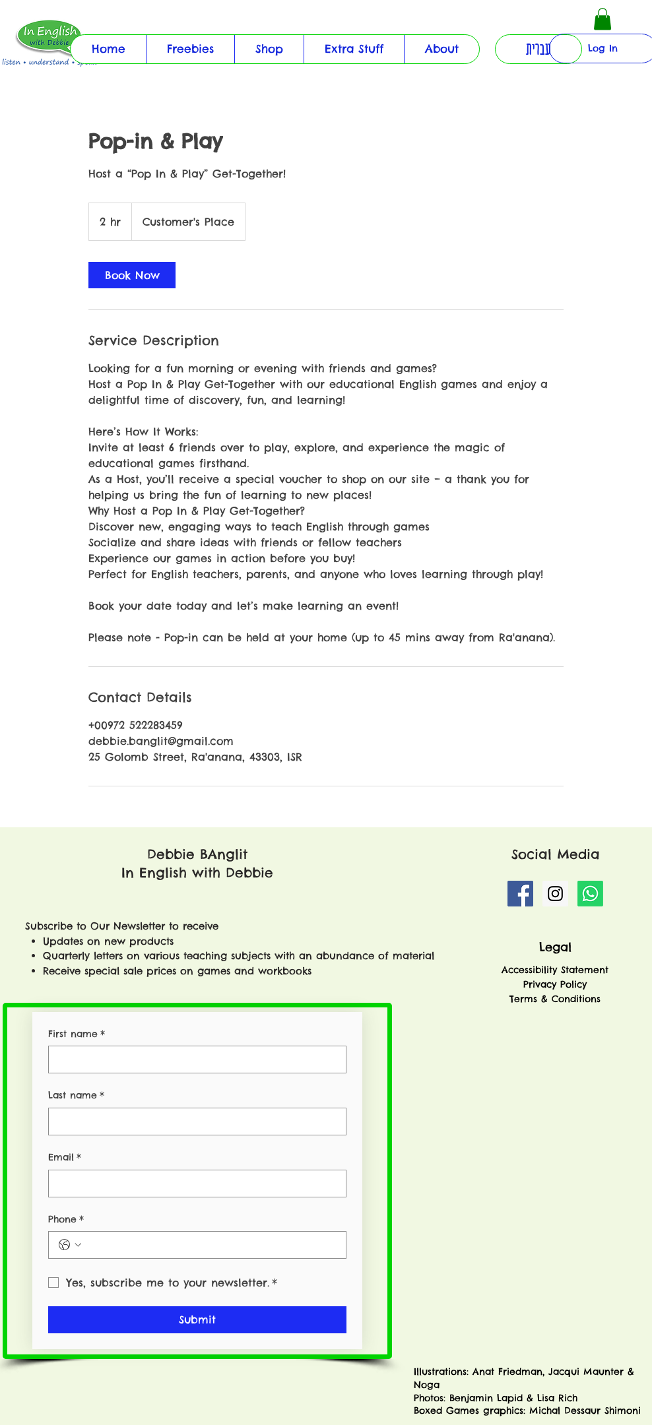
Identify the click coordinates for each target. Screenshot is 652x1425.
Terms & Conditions (555, 999)
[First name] (193, 1059)
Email (64, 1157)
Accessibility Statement (555, 970)
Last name (76, 1095)
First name (76, 1034)
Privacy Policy (555, 984)
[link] (132, 275)
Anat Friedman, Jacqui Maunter (548, 1372)
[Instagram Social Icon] (555, 893)
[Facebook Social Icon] (520, 893)
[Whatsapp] (590, 893)
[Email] (193, 1183)
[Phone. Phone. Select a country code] (70, 1245)
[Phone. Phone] (210, 1245)
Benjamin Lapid (486, 1398)
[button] (354, 49)
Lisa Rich (555, 1398)
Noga (428, 1385)
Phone (66, 1219)
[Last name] (193, 1121)
